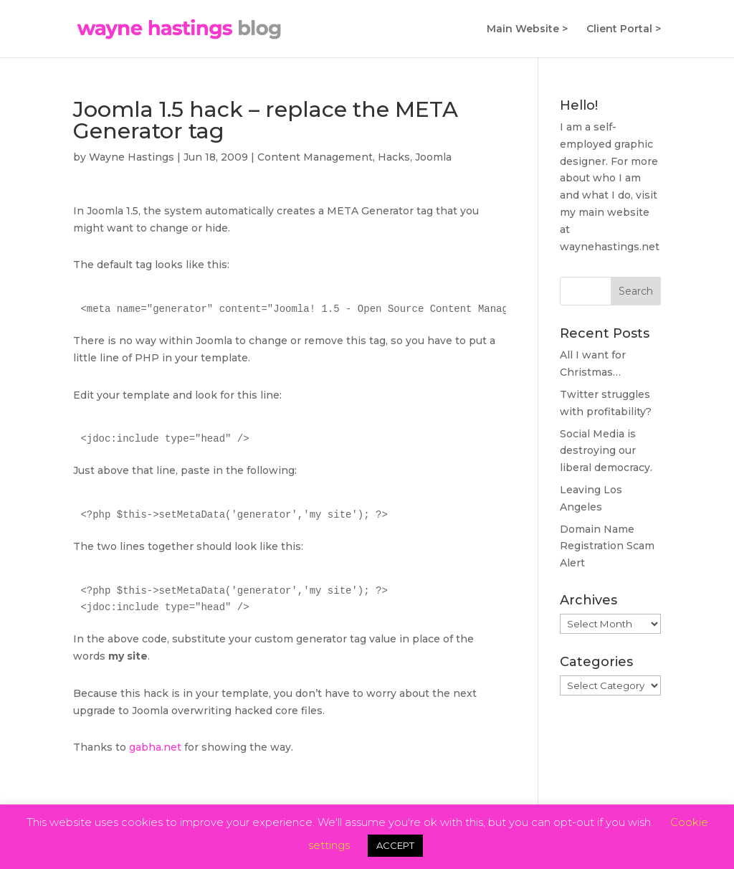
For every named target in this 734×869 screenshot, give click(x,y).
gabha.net (155, 747)
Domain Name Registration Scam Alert (607, 546)
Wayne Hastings (131, 157)
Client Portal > (623, 29)
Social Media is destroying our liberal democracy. (606, 451)
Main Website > (527, 29)
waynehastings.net (609, 246)
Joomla (433, 157)
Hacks (394, 157)
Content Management (315, 157)
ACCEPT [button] (395, 845)
